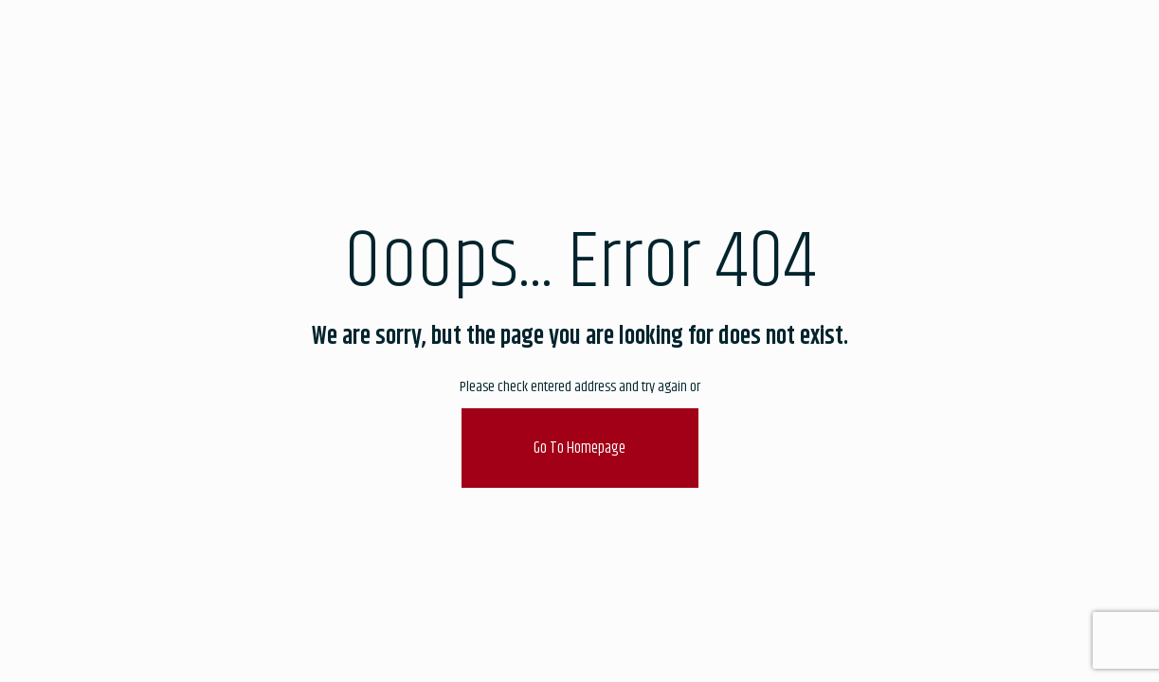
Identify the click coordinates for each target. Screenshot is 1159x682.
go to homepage (579, 448)
